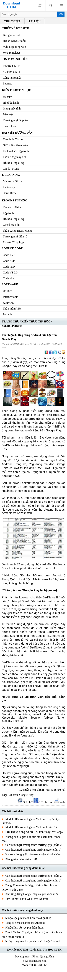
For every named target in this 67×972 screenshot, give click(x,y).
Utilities (7, 290)
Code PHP (9, 266)
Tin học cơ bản (12, 207)
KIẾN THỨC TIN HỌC (35, 321)
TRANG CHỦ (10, 321)
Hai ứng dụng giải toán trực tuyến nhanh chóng (33, 854)
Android (14, 794)
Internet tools (10, 296)
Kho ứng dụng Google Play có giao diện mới (31, 894)
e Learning (11, 174)
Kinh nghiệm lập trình (16, 151)
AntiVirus (8, 302)
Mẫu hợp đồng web (14, 46)
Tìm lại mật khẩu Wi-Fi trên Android (26, 898)
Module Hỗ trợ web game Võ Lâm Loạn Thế (31, 827)
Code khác (9, 278)
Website (7, 96)
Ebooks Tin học (14, 200)
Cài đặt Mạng (11, 168)
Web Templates (11, 52)
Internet (7, 83)
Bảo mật (8, 114)
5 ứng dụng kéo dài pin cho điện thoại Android (32, 941)
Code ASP (9, 260)
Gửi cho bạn (43, 802)
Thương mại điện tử (15, 236)
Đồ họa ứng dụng (13, 162)
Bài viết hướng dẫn (17, 132)
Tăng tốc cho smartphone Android (25, 922)
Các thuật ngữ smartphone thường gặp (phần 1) (33, 849)
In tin (59, 802)
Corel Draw (9, 193)
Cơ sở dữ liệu (11, 224)
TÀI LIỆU (34, 21)
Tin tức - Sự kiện (15, 59)
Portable (7, 314)
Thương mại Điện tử (15, 120)
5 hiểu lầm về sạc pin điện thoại (24, 927)
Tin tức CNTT (11, 65)
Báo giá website (12, 35)
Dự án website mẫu (14, 40)
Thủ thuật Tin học (13, 139)
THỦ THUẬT (12, 21)
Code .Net (8, 254)
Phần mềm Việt (12, 308)
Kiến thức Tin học (16, 90)
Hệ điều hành (11, 102)
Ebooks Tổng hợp (13, 242)
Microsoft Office (12, 181)
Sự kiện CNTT (11, 71)
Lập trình (8, 213)
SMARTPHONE (12, 325)
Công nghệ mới (12, 77)
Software (10, 284)
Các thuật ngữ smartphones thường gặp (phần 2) (34, 844)
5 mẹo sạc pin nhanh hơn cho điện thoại (28, 917)
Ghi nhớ (24, 802)
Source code (12, 248)
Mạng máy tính (12, 108)
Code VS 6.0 (10, 272)
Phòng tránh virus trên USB (21, 859)
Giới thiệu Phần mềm (16, 145)
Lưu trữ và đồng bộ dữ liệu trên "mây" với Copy (34, 831)
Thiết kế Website (15, 28)
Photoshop (9, 187)
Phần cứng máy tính (14, 156)
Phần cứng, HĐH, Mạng (17, 230)
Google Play (26, 794)
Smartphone (10, 126)
